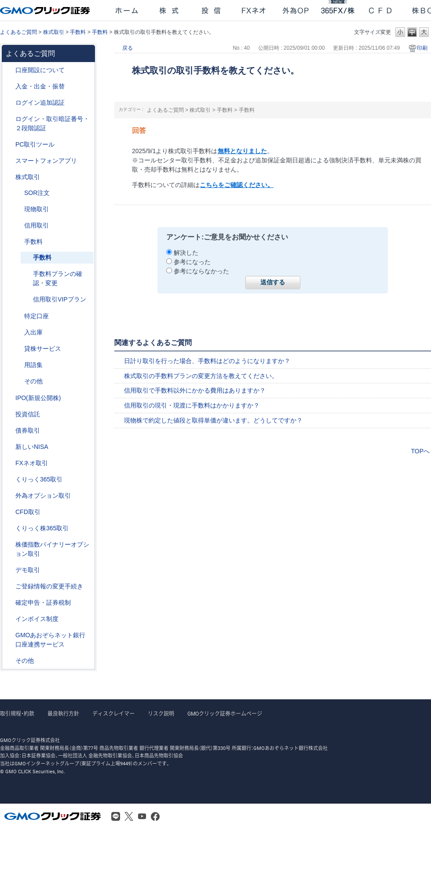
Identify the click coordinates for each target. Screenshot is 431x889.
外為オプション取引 (43, 495)
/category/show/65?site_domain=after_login (9, 495)
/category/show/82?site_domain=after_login (18, 316)
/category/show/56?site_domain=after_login (9, 586)
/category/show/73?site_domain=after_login (9, 398)
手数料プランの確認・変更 (57, 278)
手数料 (78, 32)
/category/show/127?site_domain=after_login (9, 602)
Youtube (142, 816)
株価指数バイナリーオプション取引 (52, 549)
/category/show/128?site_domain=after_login (9, 635)
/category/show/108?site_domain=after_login (18, 348)
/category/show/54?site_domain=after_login (9, 119)
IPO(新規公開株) (38, 397)
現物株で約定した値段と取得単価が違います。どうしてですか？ (213, 420)
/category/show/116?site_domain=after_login (9, 414)
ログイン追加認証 (40, 102)
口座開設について (40, 69)
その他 (33, 381)
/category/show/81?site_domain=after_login (18, 241)
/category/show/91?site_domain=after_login (9, 70)
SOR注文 (37, 192)
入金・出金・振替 (40, 86)
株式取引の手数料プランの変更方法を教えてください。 (201, 375)
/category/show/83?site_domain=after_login (18, 209)
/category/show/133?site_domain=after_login (9, 544)
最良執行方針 (63, 714)
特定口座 (36, 316)
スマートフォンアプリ (46, 160)
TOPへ (420, 451)
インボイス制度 (36, 618)
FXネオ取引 (31, 463)
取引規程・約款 (17, 714)
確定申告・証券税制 (43, 602)
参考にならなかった (201, 271)
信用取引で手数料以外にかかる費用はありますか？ (195, 390)
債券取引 (27, 430)
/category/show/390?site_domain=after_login (9, 619)
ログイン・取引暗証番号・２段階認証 (52, 123)
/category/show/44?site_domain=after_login (9, 660)
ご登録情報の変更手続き (49, 586)
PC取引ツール (35, 144)
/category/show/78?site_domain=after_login (18, 332)
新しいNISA (31, 446)
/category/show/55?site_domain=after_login (9, 86)
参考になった (192, 261)
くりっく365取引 (38, 479)
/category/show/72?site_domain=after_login (9, 177)
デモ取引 (27, 569)
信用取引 (36, 225)
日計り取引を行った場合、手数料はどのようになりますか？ (207, 360)
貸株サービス (42, 348)
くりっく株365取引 (42, 528)
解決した (186, 252)
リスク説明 (161, 714)
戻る (127, 48)
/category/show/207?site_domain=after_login (9, 144)
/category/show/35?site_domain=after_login (9, 479)
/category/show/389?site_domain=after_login (9, 430)
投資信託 (27, 414)
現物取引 (36, 209)
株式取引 (53, 32)
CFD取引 (27, 511)
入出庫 (33, 332)
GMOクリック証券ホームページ (224, 714)
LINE (115, 816)
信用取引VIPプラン (59, 299)
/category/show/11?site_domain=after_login (9, 512)
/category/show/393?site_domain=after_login (9, 447)
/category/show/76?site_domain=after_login (18, 225)
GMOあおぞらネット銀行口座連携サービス (50, 640)
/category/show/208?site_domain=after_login (9, 160)
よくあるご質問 (18, 32)
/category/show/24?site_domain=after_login (9, 463)
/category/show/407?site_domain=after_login (9, 528)
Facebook (155, 816)
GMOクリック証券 (45, 10)
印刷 (422, 48)
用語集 (33, 364)
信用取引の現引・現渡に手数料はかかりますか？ (191, 405)
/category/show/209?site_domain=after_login (9, 570)
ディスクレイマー (113, 714)
